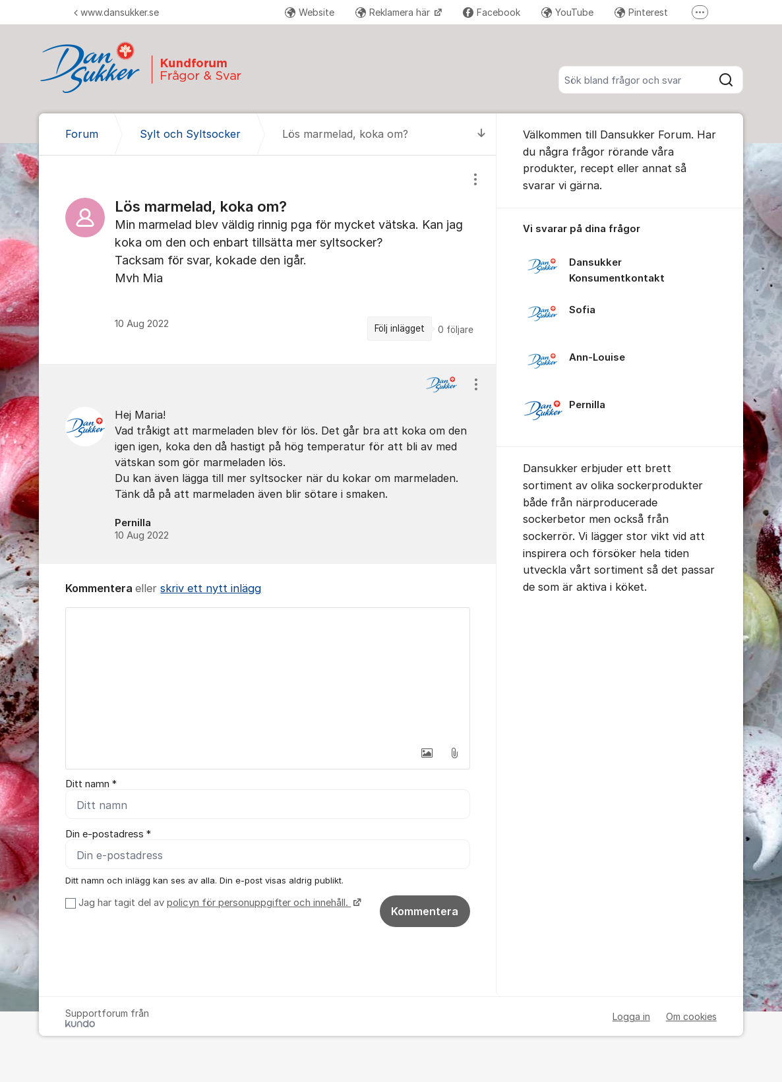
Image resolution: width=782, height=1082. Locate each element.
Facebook (491, 12)
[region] (267, 259)
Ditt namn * (91, 784)
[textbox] (267, 674)
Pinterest (641, 12)
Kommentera (424, 911)
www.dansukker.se (116, 12)
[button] (426, 753)
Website (309, 12)
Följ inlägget (400, 328)
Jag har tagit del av (218, 903)
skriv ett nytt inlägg (210, 588)
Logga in (631, 1016)
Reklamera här (394, 12)
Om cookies (691, 1016)
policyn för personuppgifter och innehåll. (259, 903)
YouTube (567, 12)
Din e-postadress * (108, 834)
